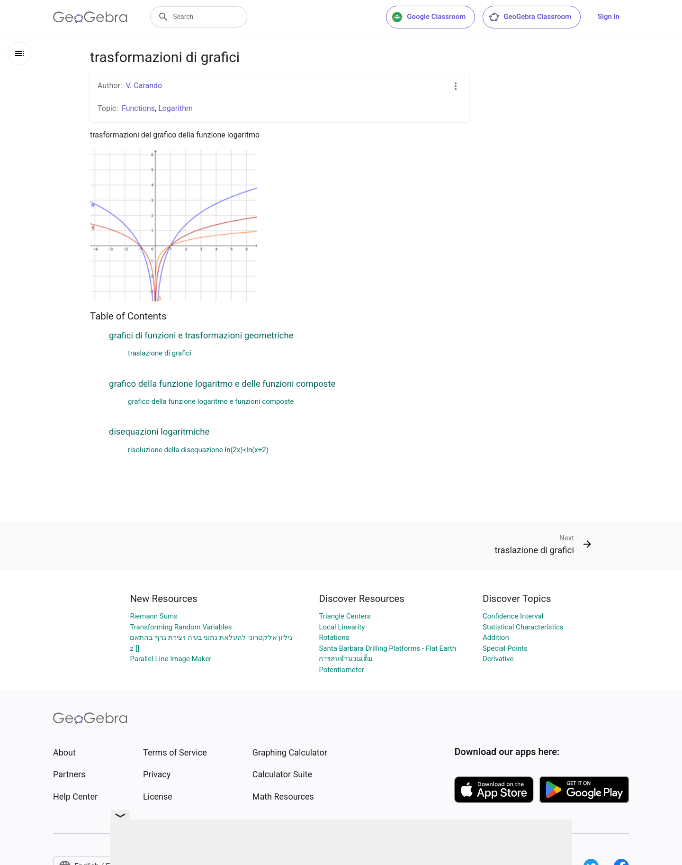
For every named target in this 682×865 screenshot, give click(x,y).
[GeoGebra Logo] (90, 17)
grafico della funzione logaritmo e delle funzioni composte (222, 384)
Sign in (608, 16)
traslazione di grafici (159, 353)
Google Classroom (429, 17)
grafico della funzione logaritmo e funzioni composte (211, 401)
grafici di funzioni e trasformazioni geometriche (201, 335)
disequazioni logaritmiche (159, 432)
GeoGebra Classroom (529, 17)
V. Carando (144, 85)
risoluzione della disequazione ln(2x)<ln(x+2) (198, 450)
